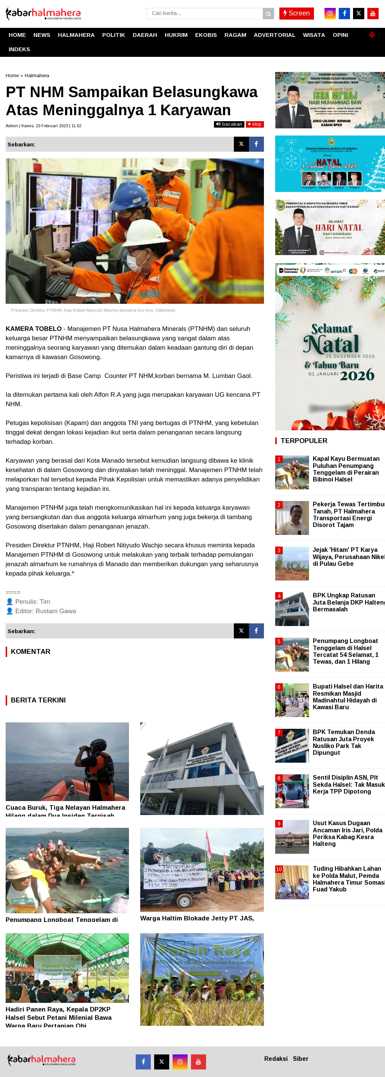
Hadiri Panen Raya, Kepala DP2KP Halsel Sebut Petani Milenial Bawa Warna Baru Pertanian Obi (59, 1018)
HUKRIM (176, 35)
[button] (372, 31)
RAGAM (235, 35)
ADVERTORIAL (275, 35)
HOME (17, 35)
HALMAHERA (76, 35)
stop (255, 124)
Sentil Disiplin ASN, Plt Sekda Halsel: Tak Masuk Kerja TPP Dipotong (349, 784)
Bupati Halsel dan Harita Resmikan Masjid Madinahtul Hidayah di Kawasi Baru (348, 696)
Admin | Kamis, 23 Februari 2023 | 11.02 (43, 125)
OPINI (340, 35)
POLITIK (113, 35)
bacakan (229, 124)
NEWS (41, 35)
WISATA (314, 35)
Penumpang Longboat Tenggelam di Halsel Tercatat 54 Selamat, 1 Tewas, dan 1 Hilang (346, 651)
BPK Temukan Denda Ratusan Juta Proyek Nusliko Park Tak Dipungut (344, 742)
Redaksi (276, 1059)
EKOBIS (206, 35)
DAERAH (145, 35)
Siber (301, 1059)
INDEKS (19, 49)
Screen (296, 13)
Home (12, 75)
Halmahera (37, 75)
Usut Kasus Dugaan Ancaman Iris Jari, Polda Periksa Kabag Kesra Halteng (347, 833)
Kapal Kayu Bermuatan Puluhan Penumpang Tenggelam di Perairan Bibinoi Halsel (346, 469)
